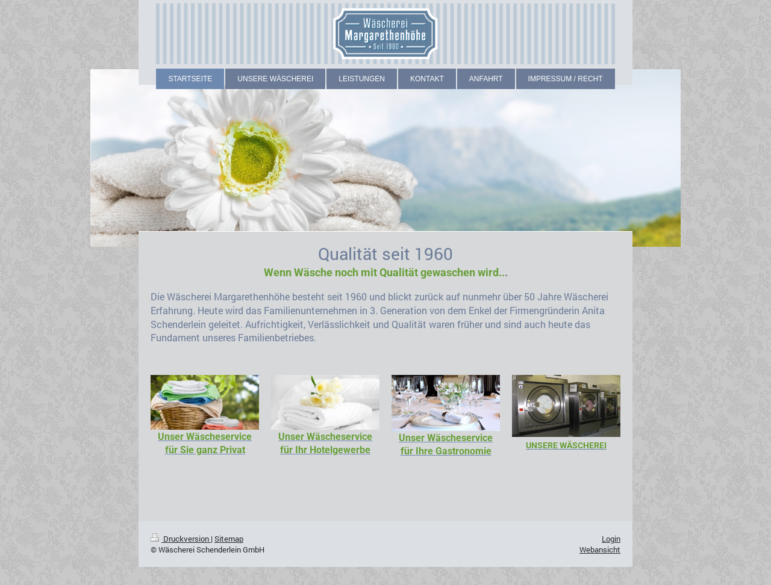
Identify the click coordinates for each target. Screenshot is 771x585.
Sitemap (228, 538)
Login (611, 538)
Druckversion (181, 538)
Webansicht (599, 549)
